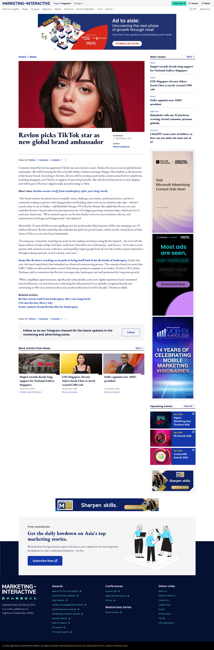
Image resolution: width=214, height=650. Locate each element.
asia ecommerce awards (65, 595)
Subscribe (180, 4)
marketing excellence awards (67, 613)
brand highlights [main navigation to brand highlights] (85, 9)
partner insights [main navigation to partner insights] (10, 9)
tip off (192, 9)
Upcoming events (173, 406)
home (22, 56)
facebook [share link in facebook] (43, 160)
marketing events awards (65, 609)
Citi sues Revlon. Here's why (36, 303)
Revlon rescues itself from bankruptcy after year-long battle (70, 191)
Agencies (154, 111)
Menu (206, 3)
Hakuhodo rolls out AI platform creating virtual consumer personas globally (171, 119)
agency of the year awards (66, 591)
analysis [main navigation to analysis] (35, 9)
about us (163, 591)
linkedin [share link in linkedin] (55, 160)
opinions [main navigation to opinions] (69, 9)
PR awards (58, 627)
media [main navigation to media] (58, 9)
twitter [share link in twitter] (31, 160)
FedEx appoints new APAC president (166, 102)
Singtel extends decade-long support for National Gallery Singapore (171, 68)
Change (78, 3)
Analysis (154, 130)
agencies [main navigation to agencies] (47, 9)
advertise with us (167, 595)
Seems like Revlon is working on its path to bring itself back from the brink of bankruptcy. (73, 260)
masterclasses (113, 612)
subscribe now (47, 562)
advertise (205, 9)
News (33, 56)
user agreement (166, 622)
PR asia (110, 600)
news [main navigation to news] (25, 9)
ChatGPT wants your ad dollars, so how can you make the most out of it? (171, 138)
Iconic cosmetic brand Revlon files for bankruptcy (48, 307)
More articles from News (82, 348)
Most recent (173, 57)
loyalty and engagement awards (69, 604)
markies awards (61, 618)
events (110, 9)
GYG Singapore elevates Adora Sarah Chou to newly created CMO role (171, 85)
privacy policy (165, 613)
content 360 (112, 591)
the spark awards (62, 632)
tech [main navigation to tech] (99, 9)
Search (193, 3)
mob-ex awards (61, 622)
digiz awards (59, 600)
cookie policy (165, 604)
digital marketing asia (117, 595)
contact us (164, 600)
